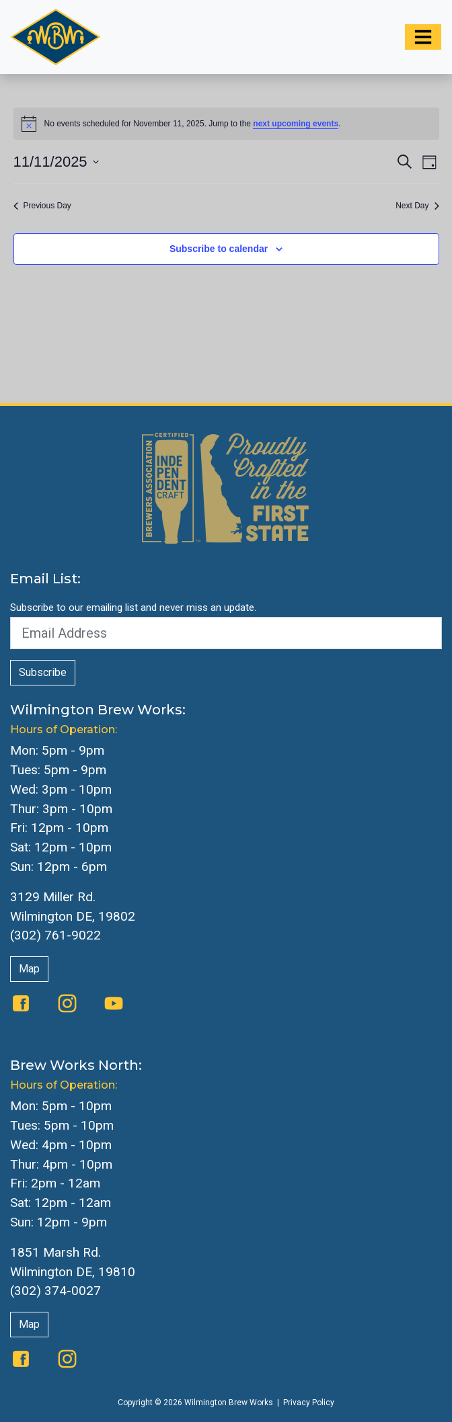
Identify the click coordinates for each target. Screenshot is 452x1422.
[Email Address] (226, 633)
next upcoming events (295, 123)
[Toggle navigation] (423, 37)
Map (29, 968)
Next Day (417, 205)
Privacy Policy (308, 1402)
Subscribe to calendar (219, 248)
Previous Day (42, 205)
